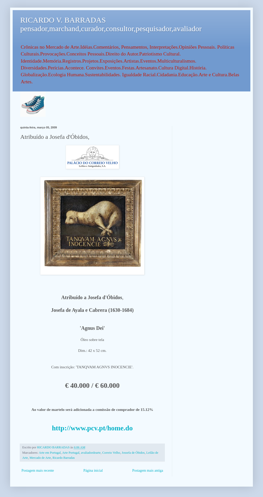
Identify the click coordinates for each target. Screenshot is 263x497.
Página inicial (93, 470)
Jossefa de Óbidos (133, 452)
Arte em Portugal (50, 452)
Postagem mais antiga (147, 470)
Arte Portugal (70, 452)
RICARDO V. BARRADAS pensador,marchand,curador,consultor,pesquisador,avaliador (111, 24)
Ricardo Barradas (64, 458)
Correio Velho (111, 452)
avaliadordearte (91, 452)
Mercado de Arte (40, 458)
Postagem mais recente (37, 470)
